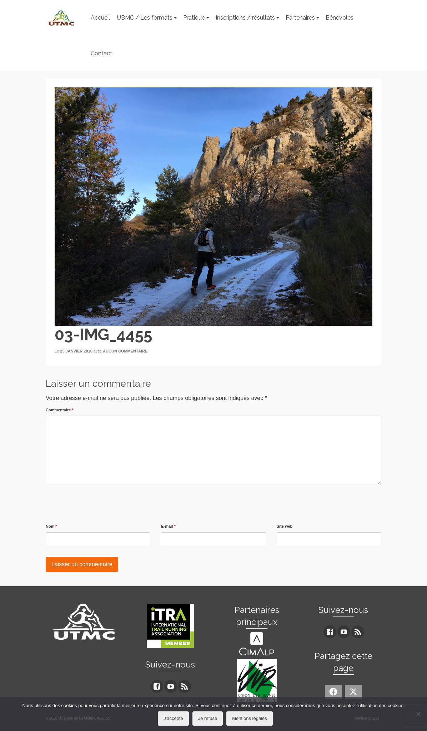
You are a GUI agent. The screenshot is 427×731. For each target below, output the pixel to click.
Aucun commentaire (125, 351)
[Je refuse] (418, 713)
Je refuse (207, 718)
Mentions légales (249, 718)
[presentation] (100, 504)
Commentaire (60, 410)
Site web (285, 526)
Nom (51, 526)
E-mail (168, 526)
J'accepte (173, 718)
